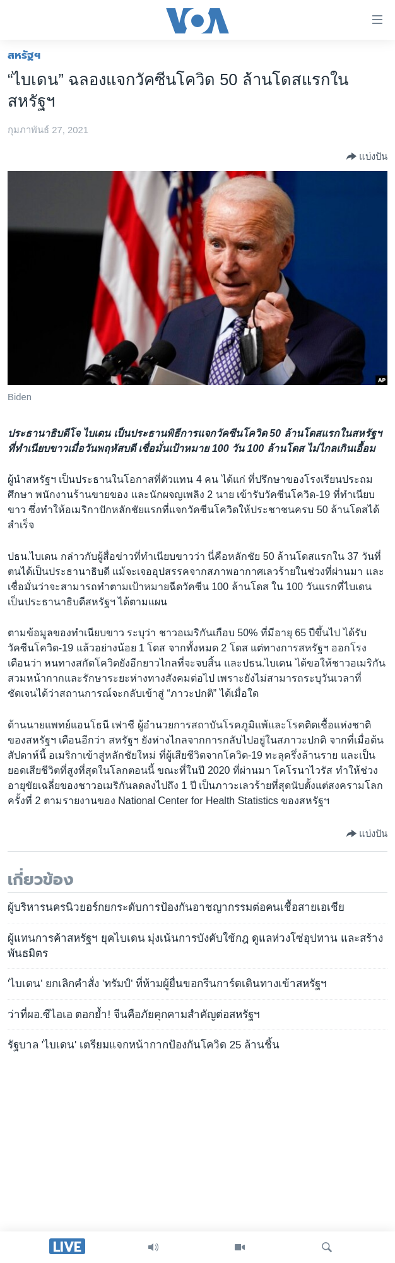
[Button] (366, 156)
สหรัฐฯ (24, 55)
